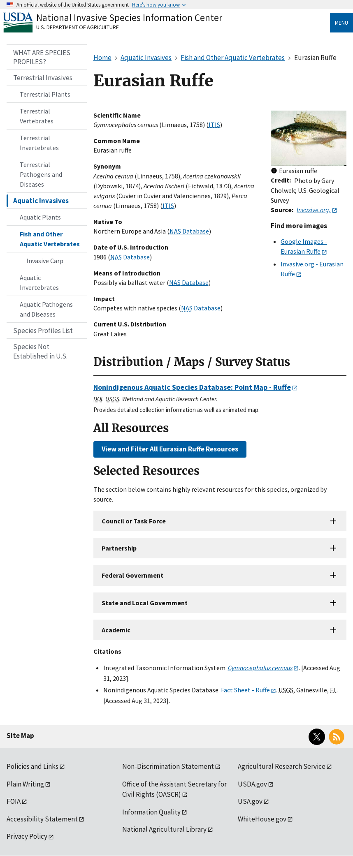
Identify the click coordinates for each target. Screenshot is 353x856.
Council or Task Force (134, 521)
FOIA (14, 801)
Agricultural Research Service (281, 766)
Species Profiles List (43, 330)
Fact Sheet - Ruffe (245, 690)
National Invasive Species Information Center (129, 17)
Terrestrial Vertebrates (36, 116)
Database (189, 231)
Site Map (20, 735)
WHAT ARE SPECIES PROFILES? (41, 57)
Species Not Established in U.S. (40, 351)
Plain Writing (25, 784)
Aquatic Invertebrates (39, 282)
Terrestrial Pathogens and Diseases (41, 174)
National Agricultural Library (164, 829)
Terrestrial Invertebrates (39, 143)
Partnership (119, 548)
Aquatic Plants (40, 217)
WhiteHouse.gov (262, 819)
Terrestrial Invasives (42, 77)
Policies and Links (32, 766)
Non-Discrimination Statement (168, 766)
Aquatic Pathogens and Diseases (46, 309)
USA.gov (250, 801)
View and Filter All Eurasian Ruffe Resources (170, 448)
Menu (341, 22)
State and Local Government (145, 603)
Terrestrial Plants (45, 94)
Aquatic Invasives (41, 200)
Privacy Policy (27, 836)
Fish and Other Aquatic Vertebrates (50, 239)
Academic (116, 630)
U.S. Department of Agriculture (77, 27)
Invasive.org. (314, 210)
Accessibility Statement (42, 819)
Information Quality (151, 812)
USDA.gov (252, 784)
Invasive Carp (44, 261)
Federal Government (132, 575)
